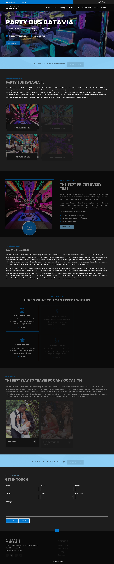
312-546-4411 (11, 2)
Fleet (55, 8)
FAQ (77, 8)
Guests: (8, 494)
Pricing (62, 8)
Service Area (86, 8)
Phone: (77, 486)
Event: (42, 494)
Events (70, 8)
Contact (104, 8)
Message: (9, 502)
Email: (42, 486)
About (96, 8)
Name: (8, 486)
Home (48, 8)
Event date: (79, 494)
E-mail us (23, 2)
